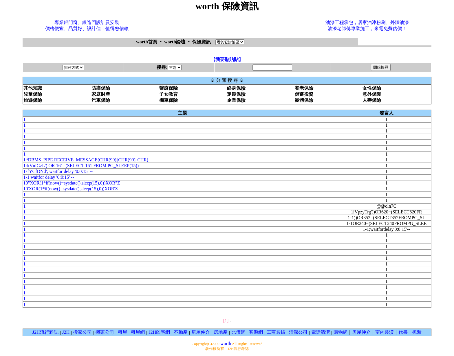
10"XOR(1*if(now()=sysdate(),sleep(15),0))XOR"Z (71, 182)
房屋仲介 (200, 332)
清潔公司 (298, 332)
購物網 (340, 332)
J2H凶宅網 (159, 332)
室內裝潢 (384, 332)
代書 (403, 332)
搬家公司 (82, 332)
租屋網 (138, 332)
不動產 (181, 332)
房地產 (221, 332)
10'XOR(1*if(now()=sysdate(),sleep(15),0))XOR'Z (70, 188)
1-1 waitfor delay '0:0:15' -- (48, 177)
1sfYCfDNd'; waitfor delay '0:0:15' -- (58, 171)
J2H (66, 332)
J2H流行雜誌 (45, 332)
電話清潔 (320, 332)
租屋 (122, 332)
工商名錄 (276, 332)
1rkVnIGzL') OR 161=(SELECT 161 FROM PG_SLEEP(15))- (81, 165)
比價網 (238, 332)
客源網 (256, 332)
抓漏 (417, 332)
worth (225, 343)
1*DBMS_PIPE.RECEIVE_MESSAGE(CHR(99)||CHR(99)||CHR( (85, 159)
